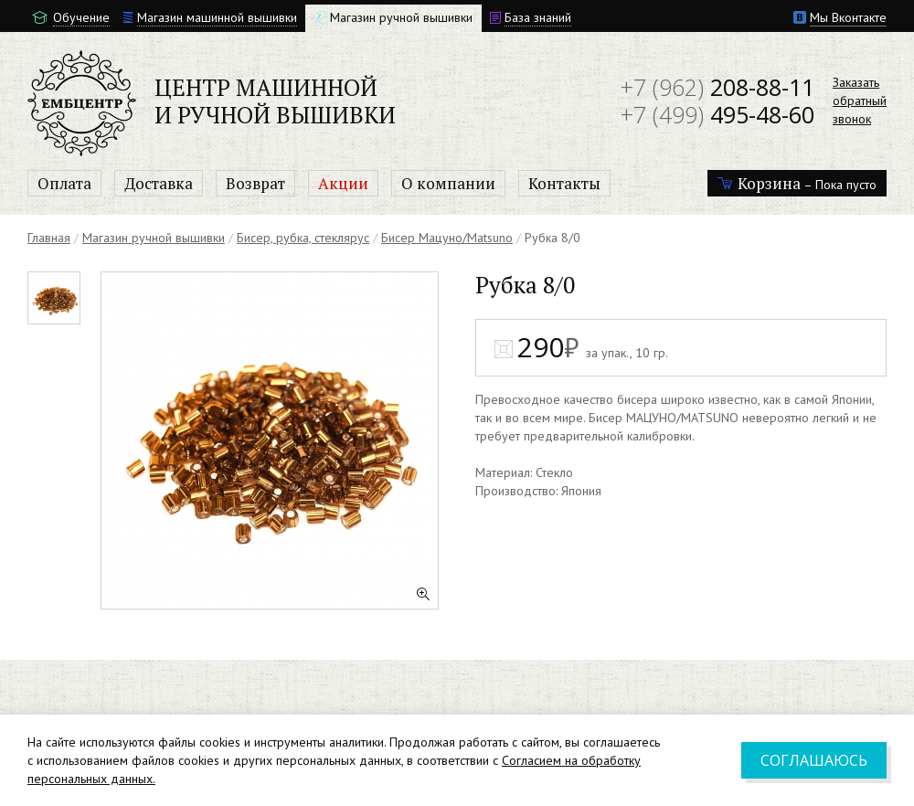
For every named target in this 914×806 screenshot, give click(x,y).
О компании (448, 183)
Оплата (64, 183)
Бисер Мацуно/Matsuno (447, 237)
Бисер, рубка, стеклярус (303, 237)
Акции (343, 183)
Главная (48, 237)
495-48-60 (717, 114)
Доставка (158, 183)
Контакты (564, 183)
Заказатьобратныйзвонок (860, 100)
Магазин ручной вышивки (153, 237)
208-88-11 (717, 86)
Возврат (255, 183)
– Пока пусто (797, 183)
